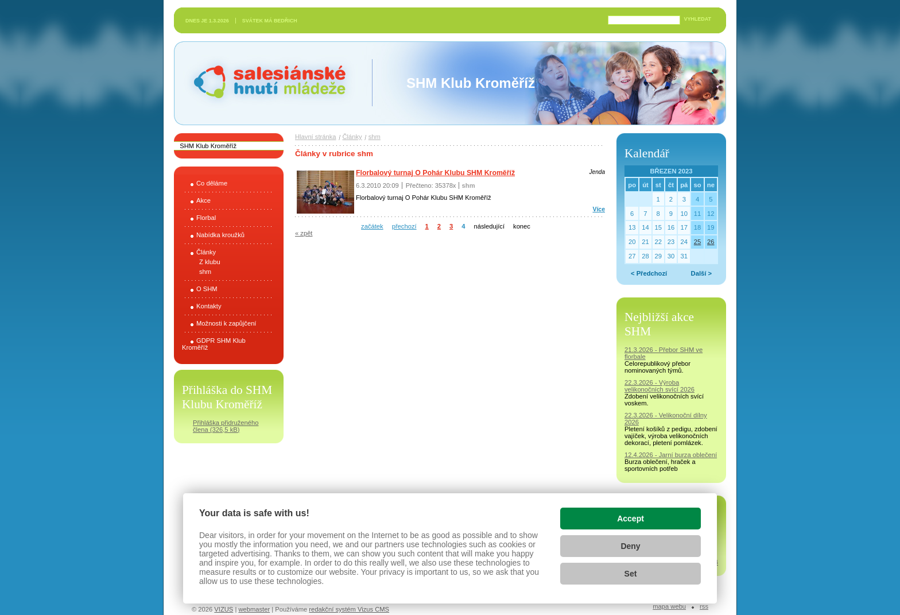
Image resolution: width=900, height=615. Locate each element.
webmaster (254, 609)
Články (206, 252)
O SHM (207, 288)
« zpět (303, 233)
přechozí (404, 226)
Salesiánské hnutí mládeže (264, 83)
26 (710, 241)
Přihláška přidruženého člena (225, 426)
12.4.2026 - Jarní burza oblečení (670, 454)
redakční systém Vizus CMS (349, 609)
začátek (372, 226)
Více (598, 209)
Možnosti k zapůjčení (226, 323)
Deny (630, 546)
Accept (630, 518)
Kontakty (209, 306)
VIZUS (223, 609)
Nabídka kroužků (220, 234)
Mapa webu (669, 606)
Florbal (206, 217)
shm (205, 271)
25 (697, 241)
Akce (203, 200)
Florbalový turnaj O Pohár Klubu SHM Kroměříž (435, 173)
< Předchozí (649, 273)
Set (630, 573)
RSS (704, 606)
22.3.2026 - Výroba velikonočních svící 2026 (659, 386)
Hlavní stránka (315, 136)
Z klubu (209, 261)
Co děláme (211, 183)
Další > (701, 273)
